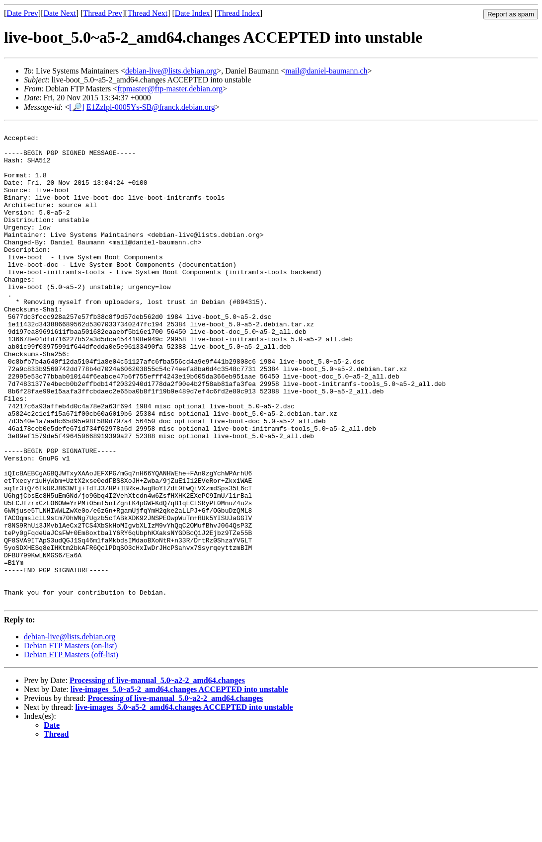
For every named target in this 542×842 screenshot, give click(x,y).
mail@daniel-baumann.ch (326, 71)
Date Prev (22, 13)
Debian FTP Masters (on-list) (70, 741)
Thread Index (238, 13)
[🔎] (76, 107)
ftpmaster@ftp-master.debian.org (170, 88)
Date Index (192, 13)
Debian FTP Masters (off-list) (71, 750)
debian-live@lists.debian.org (171, 71)
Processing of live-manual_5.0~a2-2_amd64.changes (157, 775)
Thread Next (147, 13)
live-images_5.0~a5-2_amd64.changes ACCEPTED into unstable (179, 784)
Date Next (60, 13)
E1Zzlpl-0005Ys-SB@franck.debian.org (150, 107)
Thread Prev (102, 13)
